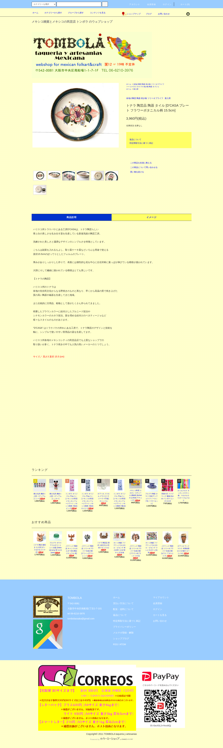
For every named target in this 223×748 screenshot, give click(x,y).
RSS (115, 644)
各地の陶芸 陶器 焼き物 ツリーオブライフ (148, 84)
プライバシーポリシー (124, 626)
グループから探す (74, 13)
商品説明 (72, 217)
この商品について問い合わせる (142, 167)
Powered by (111, 739)
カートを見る (160, 615)
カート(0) (183, 4)
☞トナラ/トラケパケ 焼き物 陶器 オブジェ (143, 87)
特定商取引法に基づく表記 (141, 143)
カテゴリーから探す (51, 13)
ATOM (123, 644)
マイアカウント (161, 597)
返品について (135, 139)
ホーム (35, 13)
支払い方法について (123, 603)
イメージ (151, 217)
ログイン (165, 4)
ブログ (149, 14)
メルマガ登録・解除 (123, 632)
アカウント (132, 4)
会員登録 (149, 4)
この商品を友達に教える (139, 163)
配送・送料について (123, 609)
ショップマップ (131, 14)
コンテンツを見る (96, 13)
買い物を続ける (135, 172)
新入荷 (135, 89)
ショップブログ (121, 638)
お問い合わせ (162, 14)
